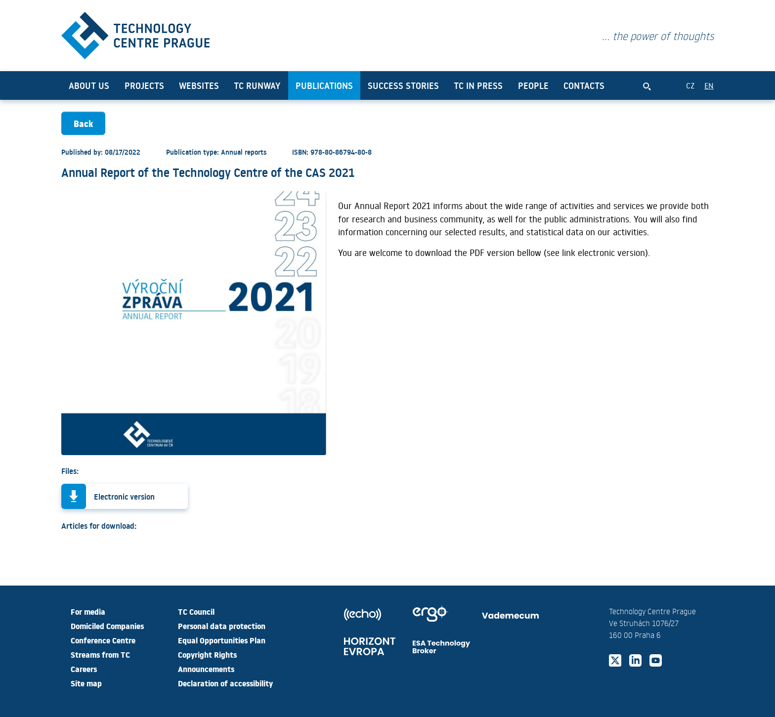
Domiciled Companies (107, 626)
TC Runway (257, 85)
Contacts (583, 85)
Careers (84, 669)
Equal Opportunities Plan (221, 640)
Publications (324, 85)
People (533, 85)
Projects (144, 85)
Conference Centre (103, 640)
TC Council (196, 611)
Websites (199, 85)
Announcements (206, 669)
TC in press (478, 85)
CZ (690, 85)
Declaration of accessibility (225, 683)
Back (83, 123)
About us (89, 85)
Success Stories (403, 85)
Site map (86, 683)
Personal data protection (221, 626)
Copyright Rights (207, 654)
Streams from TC (100, 654)
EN (709, 85)
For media (88, 611)
